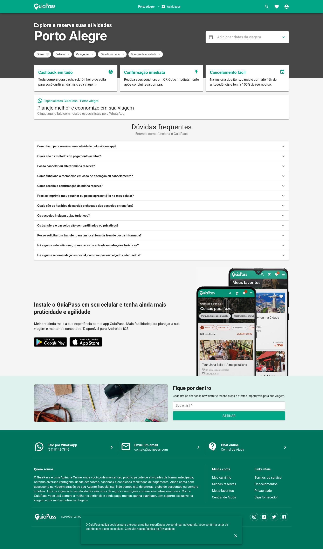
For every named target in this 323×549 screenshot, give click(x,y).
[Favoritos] (277, 7)
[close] (235, 535)
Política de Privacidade (160, 528)
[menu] (210, 37)
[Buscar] (267, 7)
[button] (42, 54)
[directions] (283, 37)
